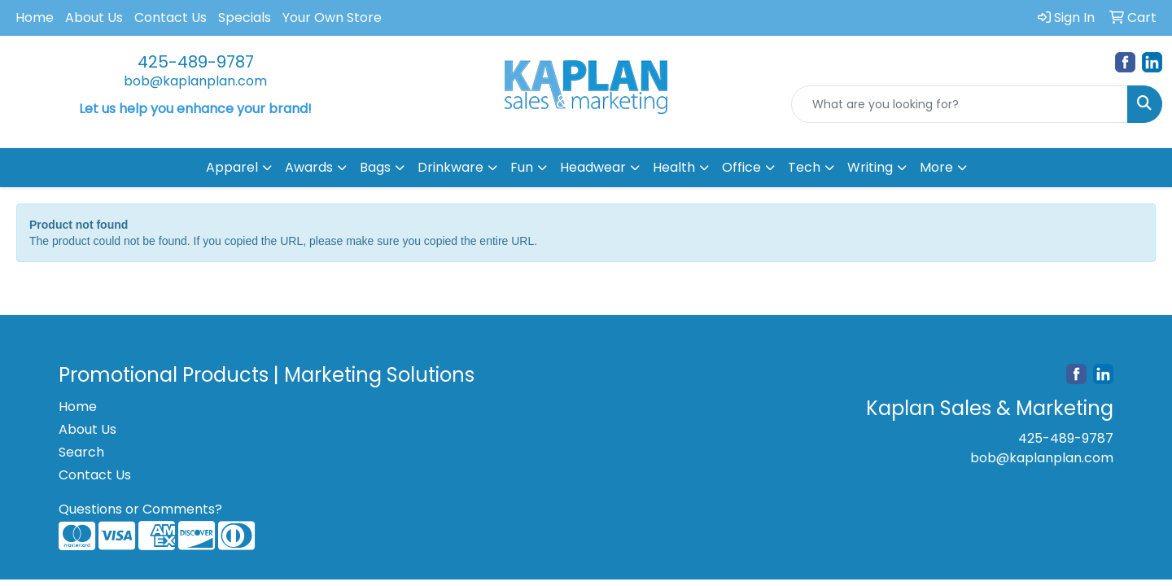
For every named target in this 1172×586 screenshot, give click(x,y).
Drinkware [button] (450, 167)
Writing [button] (870, 167)
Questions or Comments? (140, 509)
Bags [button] (375, 167)
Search (81, 452)
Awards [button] (309, 167)
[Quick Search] (959, 104)
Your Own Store (332, 17)
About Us (94, 17)
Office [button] (741, 167)
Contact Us (170, 17)
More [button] (936, 167)
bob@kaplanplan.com (195, 81)
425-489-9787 (196, 61)
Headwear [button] (593, 167)
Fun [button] (521, 167)
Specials (244, 17)
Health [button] (674, 167)
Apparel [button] (232, 167)
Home (34, 17)
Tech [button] (804, 167)
